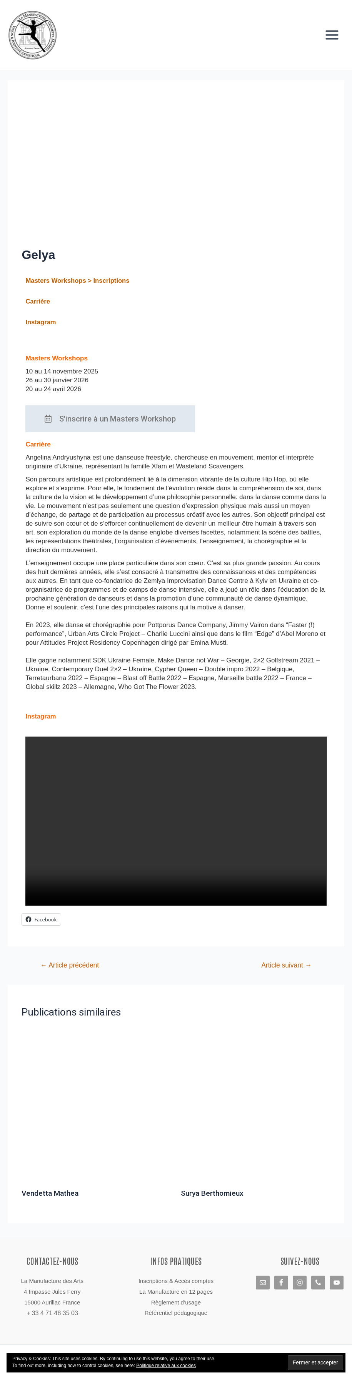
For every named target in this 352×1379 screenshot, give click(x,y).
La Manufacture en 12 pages (176, 1291)
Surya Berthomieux (213, 1196)
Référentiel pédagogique (176, 1312)
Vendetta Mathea (52, 1196)
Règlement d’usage (176, 1302)
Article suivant (285, 969)
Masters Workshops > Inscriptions (78, 284)
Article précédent (71, 969)
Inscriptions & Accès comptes (176, 1281)
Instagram (41, 326)
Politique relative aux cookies (166, 1365)
